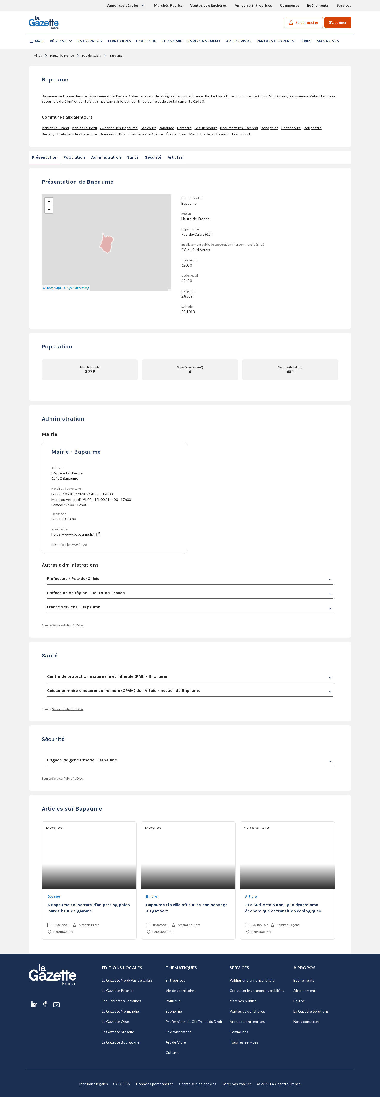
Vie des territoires (181, 990)
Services (344, 5)
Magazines (328, 41)
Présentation (45, 157)
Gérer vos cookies (236, 1084)
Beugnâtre (313, 128)
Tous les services (244, 1042)
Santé (133, 157)
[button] (37, 41)
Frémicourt (241, 134)
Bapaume (166, 128)
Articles (175, 157)
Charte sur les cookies (197, 1084)
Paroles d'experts (275, 41)
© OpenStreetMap (76, 288)
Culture (172, 1052)
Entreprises (89, 41)
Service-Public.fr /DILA (67, 625)
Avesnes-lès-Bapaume (119, 128)
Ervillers (207, 134)
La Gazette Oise (115, 1021)
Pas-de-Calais (91, 55)
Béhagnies (269, 128)
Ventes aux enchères (247, 1011)
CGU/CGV (122, 1084)
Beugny (48, 134)
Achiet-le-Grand (55, 128)
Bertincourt (291, 128)
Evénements (318, 5)
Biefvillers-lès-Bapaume (77, 134)
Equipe (299, 1001)
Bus (122, 134)
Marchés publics (243, 1001)
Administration (106, 157)
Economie (172, 41)
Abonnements (305, 990)
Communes (289, 5)
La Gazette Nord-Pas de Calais (127, 980)
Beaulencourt (206, 128)
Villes (38, 55)
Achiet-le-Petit (84, 128)
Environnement (204, 41)
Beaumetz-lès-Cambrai (239, 128)
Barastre (184, 128)
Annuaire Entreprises (253, 5)
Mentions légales (93, 1084)
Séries (305, 41)
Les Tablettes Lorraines (121, 1001)
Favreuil (222, 134)
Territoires (119, 41)
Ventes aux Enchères (208, 5)
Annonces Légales (123, 5)
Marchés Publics (168, 5)
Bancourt (148, 128)
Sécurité (153, 157)
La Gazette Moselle (118, 1032)
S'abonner (338, 22)
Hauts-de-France (62, 55)
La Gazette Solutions (311, 1011)
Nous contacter (306, 1021)
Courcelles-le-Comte (146, 134)
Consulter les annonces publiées (257, 990)
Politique (146, 41)
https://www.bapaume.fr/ (75, 534)
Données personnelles (155, 1084)
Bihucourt (108, 134)
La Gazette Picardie (118, 990)
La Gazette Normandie (120, 1011)
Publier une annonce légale (252, 980)
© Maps (52, 288)
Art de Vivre (238, 41)
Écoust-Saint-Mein (182, 134)
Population (74, 157)
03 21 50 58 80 (63, 519)
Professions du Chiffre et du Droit (194, 1021)
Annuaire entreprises (247, 1021)
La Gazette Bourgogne (121, 1042)
